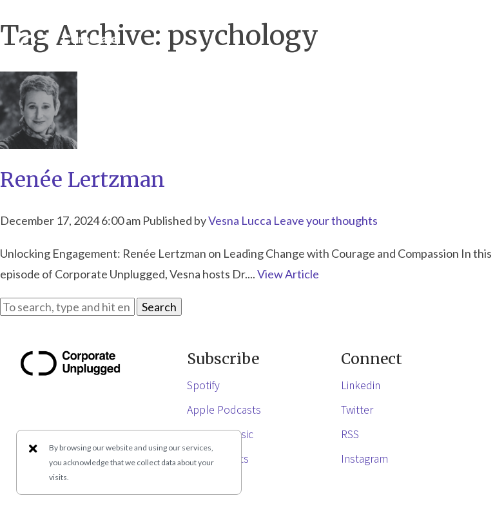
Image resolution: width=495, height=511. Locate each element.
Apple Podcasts (224, 409)
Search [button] (159, 307)
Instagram (364, 458)
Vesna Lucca (239, 220)
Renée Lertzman (82, 180)
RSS (350, 433)
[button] (463, 47)
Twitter (357, 409)
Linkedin (360, 384)
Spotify (203, 384)
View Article (288, 274)
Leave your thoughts (325, 220)
